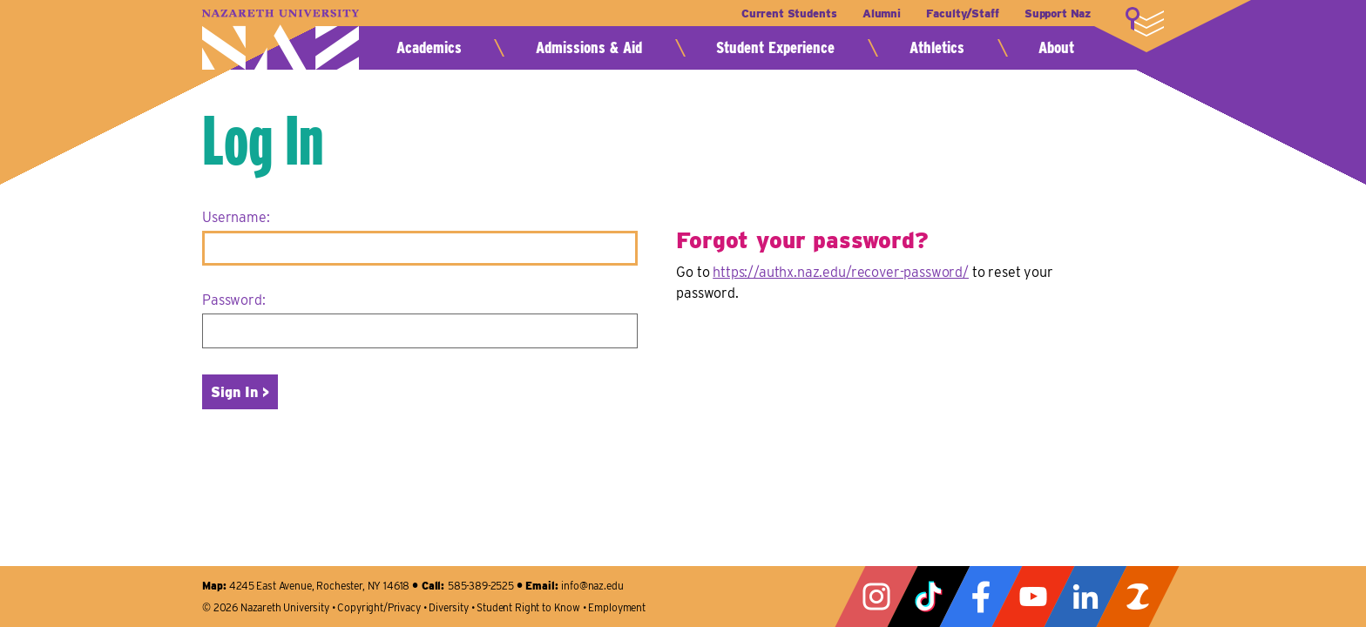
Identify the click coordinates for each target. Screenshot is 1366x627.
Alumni (881, 13)
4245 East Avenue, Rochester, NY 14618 (319, 585)
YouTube (1033, 596)
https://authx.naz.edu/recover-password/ (841, 272)
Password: (234, 300)
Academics (429, 47)
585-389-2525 (481, 585)
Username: (236, 217)
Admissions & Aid (589, 47)
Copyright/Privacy (378, 607)
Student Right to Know (528, 607)
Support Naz (1057, 13)
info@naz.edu (592, 585)
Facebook (980, 596)
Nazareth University (280, 40)
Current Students (788, 13)
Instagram (876, 596)
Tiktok (928, 596)
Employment (616, 607)
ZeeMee (1137, 596)
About (1056, 47)
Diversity (449, 607)
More (1145, 22)
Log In (262, 139)
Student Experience (775, 47)
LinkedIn (1085, 596)
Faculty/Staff (962, 13)
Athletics (937, 47)
